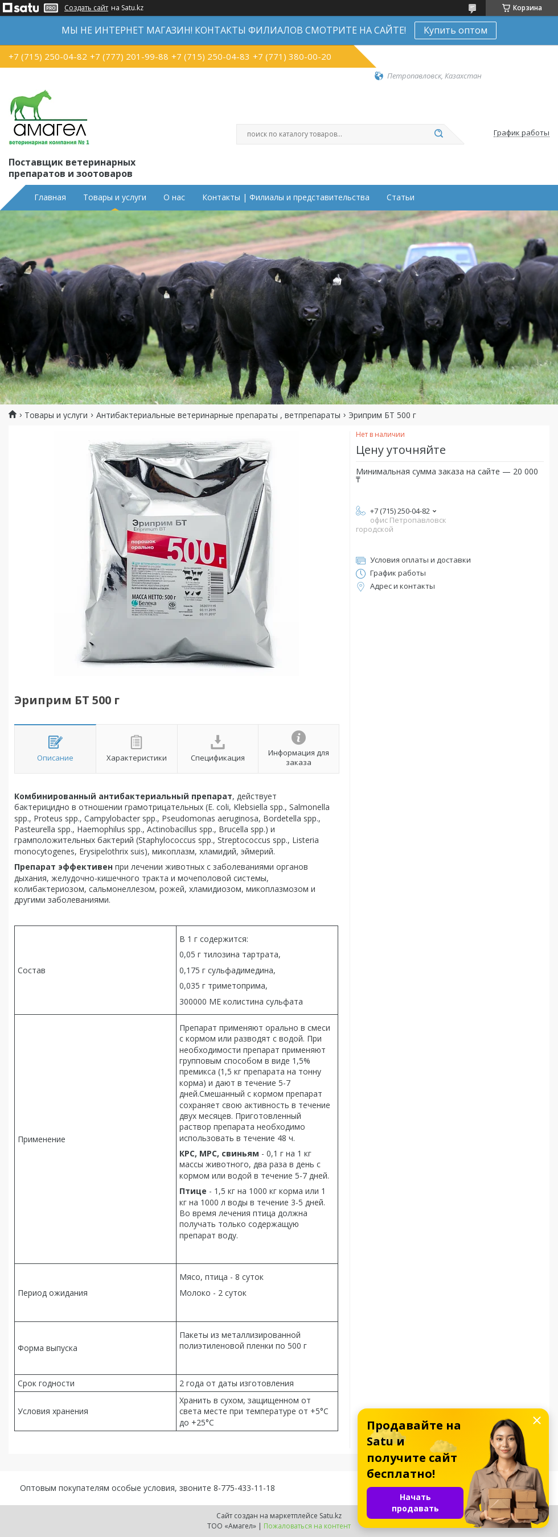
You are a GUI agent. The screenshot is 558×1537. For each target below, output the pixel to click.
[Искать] (438, 134)
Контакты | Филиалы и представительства (286, 197)
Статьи (401, 197)
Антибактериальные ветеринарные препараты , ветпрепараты (218, 415)
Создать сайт (86, 8)
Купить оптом (455, 30)
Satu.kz (330, 1516)
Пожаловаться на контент (307, 1526)
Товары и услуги (114, 197)
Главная (50, 197)
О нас (174, 197)
